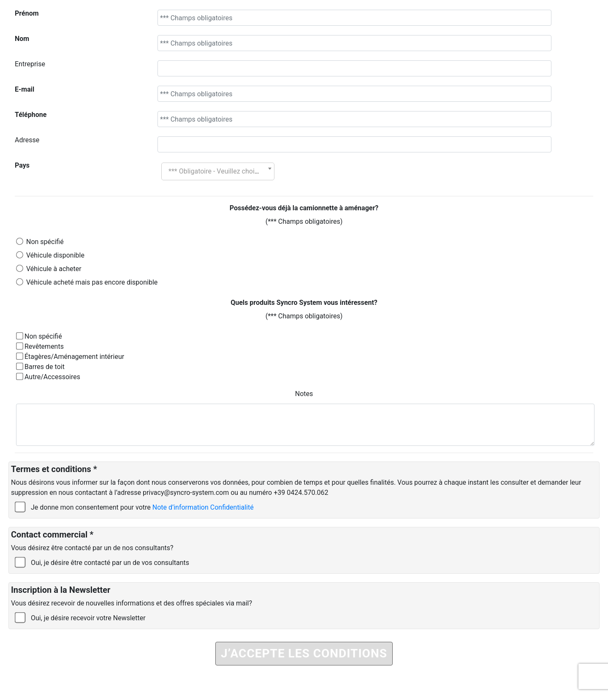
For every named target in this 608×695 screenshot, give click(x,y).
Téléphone (30, 115)
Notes (304, 394)
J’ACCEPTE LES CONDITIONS (304, 653)
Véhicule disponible (55, 255)
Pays (22, 165)
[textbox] (218, 171)
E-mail (24, 89)
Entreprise (30, 64)
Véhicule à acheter (53, 269)
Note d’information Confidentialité (203, 507)
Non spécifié (45, 242)
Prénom (27, 13)
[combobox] (217, 171)
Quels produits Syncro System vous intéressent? (304, 303)
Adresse (27, 140)
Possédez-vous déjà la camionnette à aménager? (304, 208)
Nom (22, 39)
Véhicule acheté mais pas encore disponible (91, 282)
